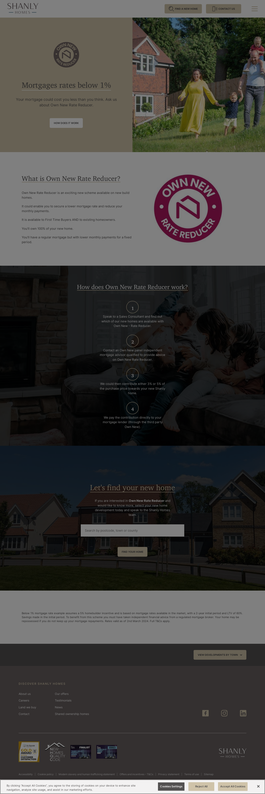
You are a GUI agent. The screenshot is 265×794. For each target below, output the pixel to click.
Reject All (201, 786)
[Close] (258, 786)
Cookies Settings (171, 786)
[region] (132, 787)
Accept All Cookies (232, 786)
